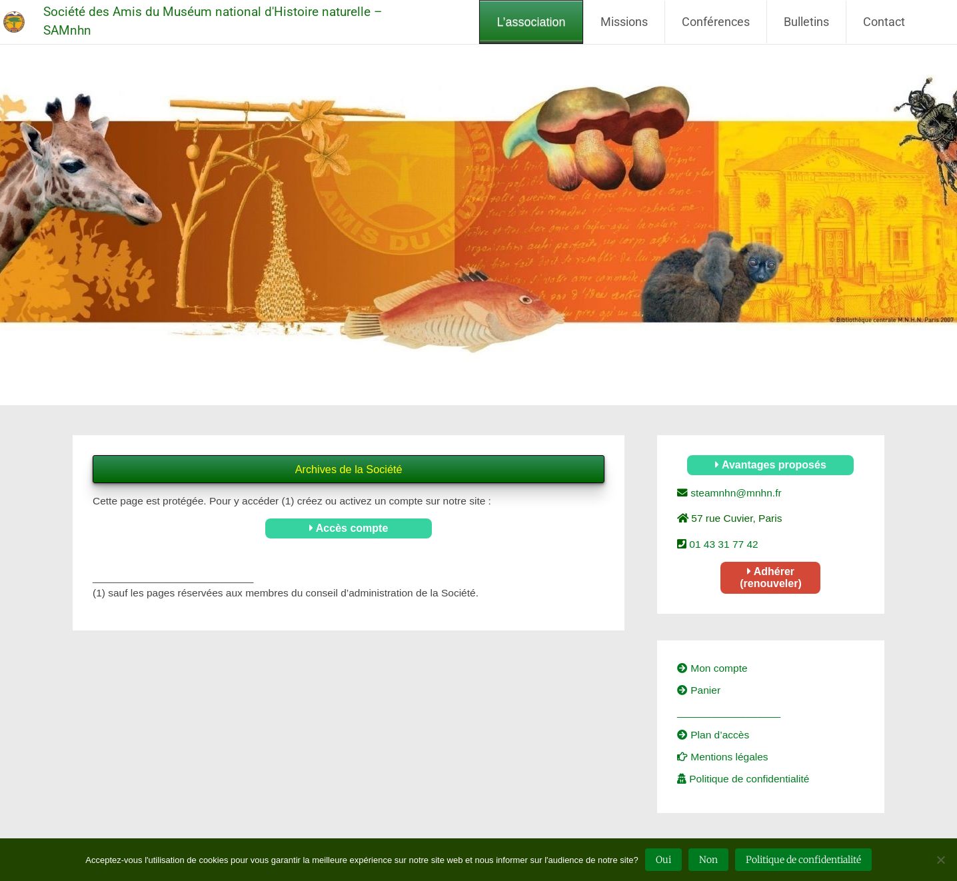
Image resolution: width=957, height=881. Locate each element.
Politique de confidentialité (743, 778)
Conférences (716, 22)
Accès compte (348, 528)
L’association (530, 22)
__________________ (728, 712)
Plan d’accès (713, 734)
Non (708, 860)
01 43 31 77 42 (722, 544)
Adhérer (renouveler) (770, 577)
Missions (624, 22)
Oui (663, 860)
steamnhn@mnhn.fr (735, 492)
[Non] (940, 859)
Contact (884, 22)
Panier (698, 690)
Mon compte (712, 668)
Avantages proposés (770, 464)
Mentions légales (722, 756)
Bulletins (806, 22)
